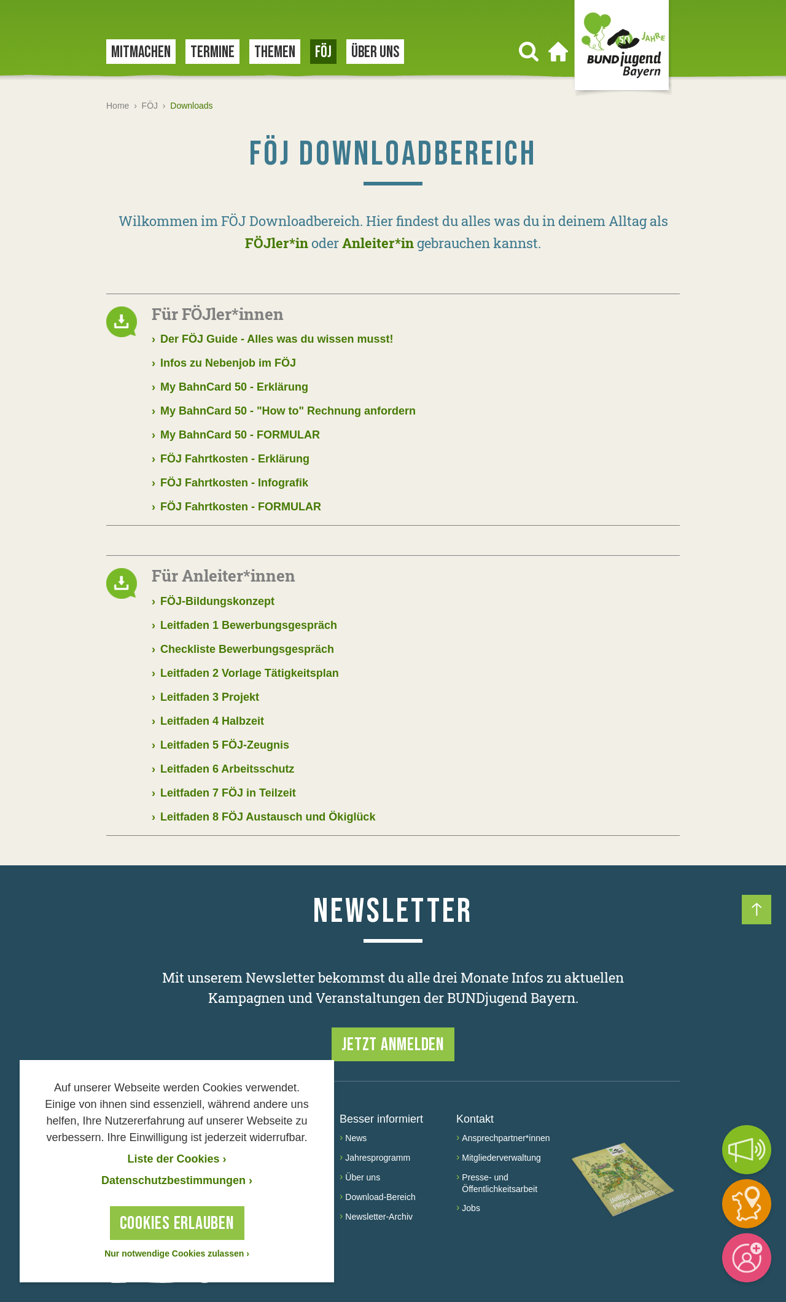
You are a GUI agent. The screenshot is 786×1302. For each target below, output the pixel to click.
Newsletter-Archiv (379, 1217)
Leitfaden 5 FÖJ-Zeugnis (220, 745)
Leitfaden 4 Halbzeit (208, 721)
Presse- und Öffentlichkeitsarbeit (499, 1183)
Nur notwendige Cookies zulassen (176, 1253)
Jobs (471, 1208)
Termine (212, 52)
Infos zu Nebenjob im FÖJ (224, 363)
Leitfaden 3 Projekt (205, 697)
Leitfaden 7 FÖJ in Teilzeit (224, 793)
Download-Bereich (380, 1197)
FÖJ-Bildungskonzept (213, 601)
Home (117, 106)
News (356, 1138)
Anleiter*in (378, 243)
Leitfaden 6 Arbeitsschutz (223, 769)
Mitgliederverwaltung (501, 1158)
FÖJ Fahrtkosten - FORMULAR (236, 507)
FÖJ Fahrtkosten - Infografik (230, 483)
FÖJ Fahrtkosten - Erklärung (230, 459)
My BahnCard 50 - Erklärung (230, 387)
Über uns (375, 52)
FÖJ (323, 52)
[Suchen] (528, 51)
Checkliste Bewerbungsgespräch (243, 649)
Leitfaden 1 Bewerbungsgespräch (244, 625)
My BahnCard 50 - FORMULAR (236, 435)
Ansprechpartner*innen (506, 1138)
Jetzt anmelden (393, 1045)
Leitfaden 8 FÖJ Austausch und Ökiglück (263, 817)
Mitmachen (141, 52)
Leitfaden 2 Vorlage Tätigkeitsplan (245, 673)
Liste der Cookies (176, 1159)
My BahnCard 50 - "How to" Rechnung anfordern (284, 411)
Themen (274, 52)
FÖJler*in (276, 243)
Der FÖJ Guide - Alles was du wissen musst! (272, 339)
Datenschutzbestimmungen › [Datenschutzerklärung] (176, 1180)
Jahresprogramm (377, 1158)
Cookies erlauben (177, 1223)
